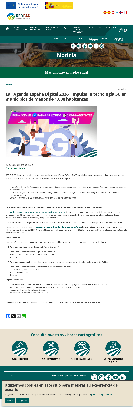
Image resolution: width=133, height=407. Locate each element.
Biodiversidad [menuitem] (95, 28)
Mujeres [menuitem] (66, 28)
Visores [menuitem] (104, 38)
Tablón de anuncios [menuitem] (118, 39)
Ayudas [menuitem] (79, 38)
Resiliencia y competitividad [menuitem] (21, 29)
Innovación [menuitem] (110, 28)
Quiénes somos (17, 380)
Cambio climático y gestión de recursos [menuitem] (78, 30)
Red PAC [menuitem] (54, 38)
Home (9, 84)
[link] (8, 316)
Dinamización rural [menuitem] (52, 29)
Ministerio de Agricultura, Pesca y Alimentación (72, 375)
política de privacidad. (102, 394)
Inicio (13, 375)
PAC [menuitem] (65, 38)
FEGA (54, 380)
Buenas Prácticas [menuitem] (93, 39)
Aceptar (10, 400)
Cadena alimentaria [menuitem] (36, 29)
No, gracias (22, 400)
